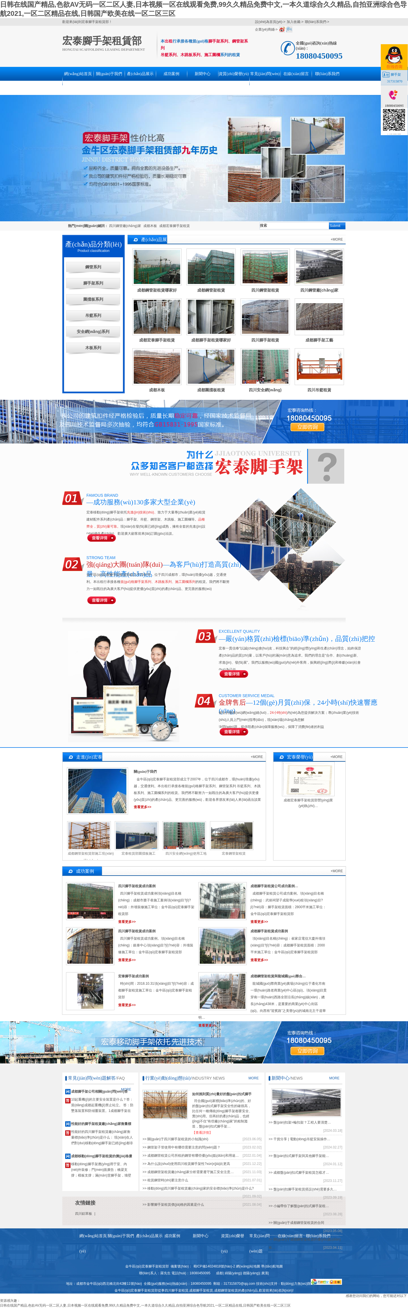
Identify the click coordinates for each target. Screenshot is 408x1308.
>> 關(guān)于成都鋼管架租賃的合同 (296, 1223)
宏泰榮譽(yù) (300, 757)
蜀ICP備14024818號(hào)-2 (214, 1266)
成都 (219, 1273)
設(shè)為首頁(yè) (268, 22)
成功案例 (171, 74)
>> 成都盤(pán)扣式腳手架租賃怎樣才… (299, 1173)
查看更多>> (142, 807)
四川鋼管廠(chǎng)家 (125, 226)
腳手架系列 (93, 283)
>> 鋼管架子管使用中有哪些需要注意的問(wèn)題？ (181, 1147)
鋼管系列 (93, 267)
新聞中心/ (281, 1078)
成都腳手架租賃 (201, 1290)
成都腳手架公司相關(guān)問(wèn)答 (99, 1091)
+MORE (337, 239)
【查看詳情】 (202, 1133)
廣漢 (264, 1273)
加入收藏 (293, 22)
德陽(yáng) (251, 1273)
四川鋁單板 (83, 1214)
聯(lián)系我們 (315, 22)
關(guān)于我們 (109, 74)
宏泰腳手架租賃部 (102, 40)
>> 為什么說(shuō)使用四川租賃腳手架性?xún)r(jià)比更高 (186, 1164)
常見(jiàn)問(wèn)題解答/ (92, 1078)
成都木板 (150, 226)
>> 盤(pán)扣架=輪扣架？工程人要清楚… (300, 1122)
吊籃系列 (93, 315)
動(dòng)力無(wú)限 (296, 1284)
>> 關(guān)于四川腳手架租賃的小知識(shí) (175, 1139)
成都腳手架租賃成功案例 (269, 931)
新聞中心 (203, 74)
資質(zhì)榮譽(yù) (234, 74)
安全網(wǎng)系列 (93, 331)
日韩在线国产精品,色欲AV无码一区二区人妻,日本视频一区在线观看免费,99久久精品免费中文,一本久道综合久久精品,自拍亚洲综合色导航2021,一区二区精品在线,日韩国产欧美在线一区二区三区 (145, 1305)
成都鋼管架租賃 (226, 1290)
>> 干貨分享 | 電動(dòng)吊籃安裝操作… (299, 1139)
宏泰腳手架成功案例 (133, 976)
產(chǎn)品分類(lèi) (93, 244)
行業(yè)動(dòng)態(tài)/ (168, 1078)
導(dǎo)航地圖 (271, 1266)
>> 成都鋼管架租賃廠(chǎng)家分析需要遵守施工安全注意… (188, 1172)
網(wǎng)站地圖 (248, 1266)
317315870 (394, 81)
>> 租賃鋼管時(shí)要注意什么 (165, 1180)
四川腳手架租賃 (176, 1290)
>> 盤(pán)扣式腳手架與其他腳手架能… (299, 1156)
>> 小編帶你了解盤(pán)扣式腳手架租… (299, 1206)
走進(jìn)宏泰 (89, 757)
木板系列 (93, 347)
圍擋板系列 (93, 299)
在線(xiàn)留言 (296, 74)
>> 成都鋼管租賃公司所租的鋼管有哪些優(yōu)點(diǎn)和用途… (191, 1156)
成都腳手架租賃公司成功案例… (274, 886)
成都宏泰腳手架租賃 (174, 226)
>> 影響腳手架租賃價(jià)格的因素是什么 (173, 1205)
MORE (253, 1078)
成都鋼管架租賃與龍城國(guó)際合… (278, 976)
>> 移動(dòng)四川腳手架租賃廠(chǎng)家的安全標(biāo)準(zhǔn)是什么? (198, 1188)
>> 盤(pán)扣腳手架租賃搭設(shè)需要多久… (303, 1189)
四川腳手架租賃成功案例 (137, 886)
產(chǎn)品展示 (140, 74)
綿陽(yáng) (233, 1273)
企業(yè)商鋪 (265, 29)
